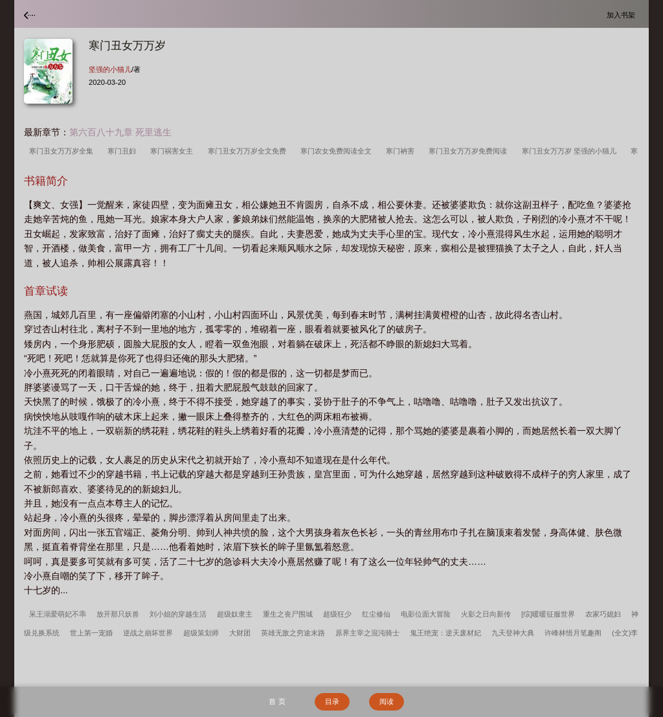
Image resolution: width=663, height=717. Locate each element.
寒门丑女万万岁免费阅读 (470, 151)
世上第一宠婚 (91, 633)
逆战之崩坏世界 (148, 633)
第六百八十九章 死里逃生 (120, 132)
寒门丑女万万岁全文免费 (249, 151)
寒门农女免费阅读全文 (338, 151)
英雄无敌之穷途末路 (293, 633)
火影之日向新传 (486, 614)
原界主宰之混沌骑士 (367, 633)
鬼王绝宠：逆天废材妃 (445, 633)
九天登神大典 (512, 633)
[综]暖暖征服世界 (548, 614)
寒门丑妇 (123, 151)
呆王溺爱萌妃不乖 (57, 614)
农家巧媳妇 (603, 614)
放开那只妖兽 (117, 614)
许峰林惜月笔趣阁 (573, 633)
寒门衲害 (402, 151)
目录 (332, 701)
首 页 (277, 701)
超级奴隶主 (235, 614)
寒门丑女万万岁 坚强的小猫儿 (571, 151)
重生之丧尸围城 (288, 614)
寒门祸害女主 (173, 151)
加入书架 (623, 14)
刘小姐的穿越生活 (178, 614)
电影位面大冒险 (426, 614)
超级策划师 (201, 633)
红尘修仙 (376, 614)
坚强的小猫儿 (110, 69)
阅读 (386, 701)
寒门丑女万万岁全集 (63, 151)
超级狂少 (337, 614)
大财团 (240, 633)
